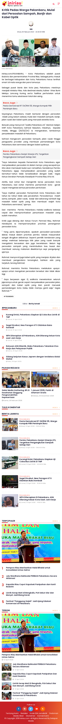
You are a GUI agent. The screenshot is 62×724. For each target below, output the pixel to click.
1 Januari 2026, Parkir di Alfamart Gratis (43, 391)
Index (56, 308)
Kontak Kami (43, 716)
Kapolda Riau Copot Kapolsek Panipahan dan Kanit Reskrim (31, 585)
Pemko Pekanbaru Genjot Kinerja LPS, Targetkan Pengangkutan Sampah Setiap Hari (26, 155)
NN (31, 29)
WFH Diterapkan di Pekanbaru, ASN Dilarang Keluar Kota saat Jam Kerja (37, 498)
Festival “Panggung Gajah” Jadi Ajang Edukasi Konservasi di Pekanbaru (28, 602)
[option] (16, 387)
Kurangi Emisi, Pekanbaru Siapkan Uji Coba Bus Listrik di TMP (37, 460)
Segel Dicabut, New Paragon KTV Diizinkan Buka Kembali (35, 479)
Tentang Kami (12, 713)
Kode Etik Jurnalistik (38, 713)
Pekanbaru (10, 296)
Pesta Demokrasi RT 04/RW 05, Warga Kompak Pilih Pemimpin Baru (27, 107)
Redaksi (24, 713)
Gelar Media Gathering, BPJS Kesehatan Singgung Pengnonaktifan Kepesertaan (16, 393)
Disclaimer (30, 716)
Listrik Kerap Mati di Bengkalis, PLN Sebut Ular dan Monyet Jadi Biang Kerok (30, 594)
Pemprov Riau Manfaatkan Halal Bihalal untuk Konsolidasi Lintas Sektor (28, 568)
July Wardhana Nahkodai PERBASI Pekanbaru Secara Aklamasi (31, 577)
